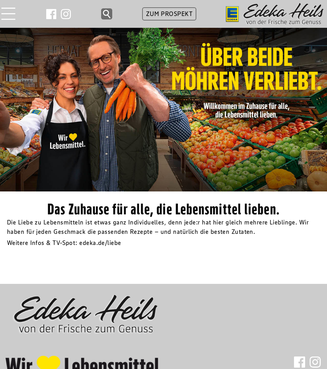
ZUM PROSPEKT (169, 14)
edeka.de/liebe (100, 243)
